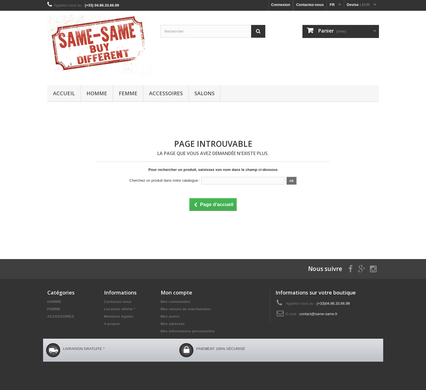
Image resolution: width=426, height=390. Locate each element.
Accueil (64, 93)
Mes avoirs (170, 316)
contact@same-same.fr (318, 314)
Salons (204, 93)
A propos (112, 324)
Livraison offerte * (119, 309)
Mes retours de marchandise (186, 309)
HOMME (96, 93)
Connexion (280, 5)
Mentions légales (119, 316)
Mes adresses (173, 324)
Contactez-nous (310, 5)
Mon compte (176, 292)
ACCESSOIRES (166, 93)
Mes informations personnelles (188, 331)
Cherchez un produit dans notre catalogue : (165, 180)
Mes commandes (175, 302)
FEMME (128, 93)
